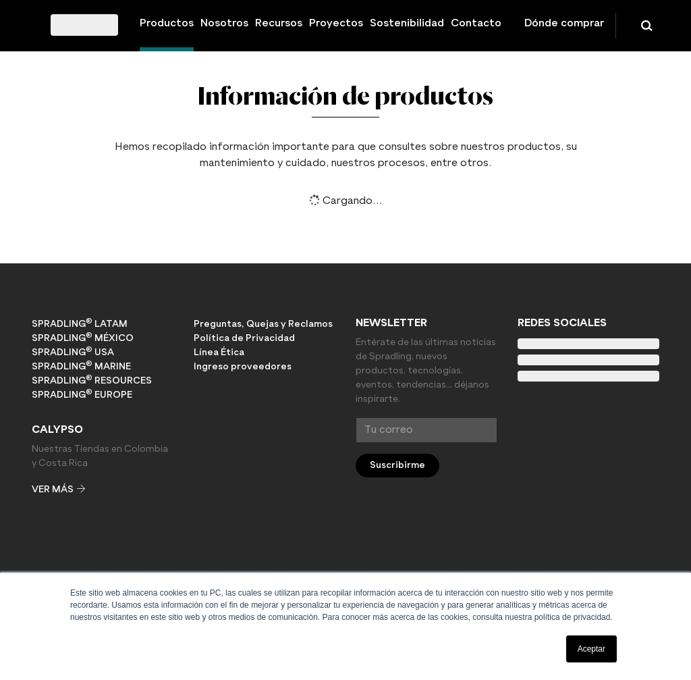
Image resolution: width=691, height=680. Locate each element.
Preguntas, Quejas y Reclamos (263, 324)
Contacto (476, 23)
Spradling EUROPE (82, 394)
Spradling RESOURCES (92, 380)
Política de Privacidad (244, 338)
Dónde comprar (564, 23)
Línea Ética (219, 352)
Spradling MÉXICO (83, 337)
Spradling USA (73, 351)
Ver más (58, 489)
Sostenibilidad (407, 23)
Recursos (278, 23)
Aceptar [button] (591, 649)
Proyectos (336, 23)
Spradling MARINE (81, 366)
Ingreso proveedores (243, 366)
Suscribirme (397, 465)
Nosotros (224, 23)
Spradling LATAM (80, 323)
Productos (167, 23)
